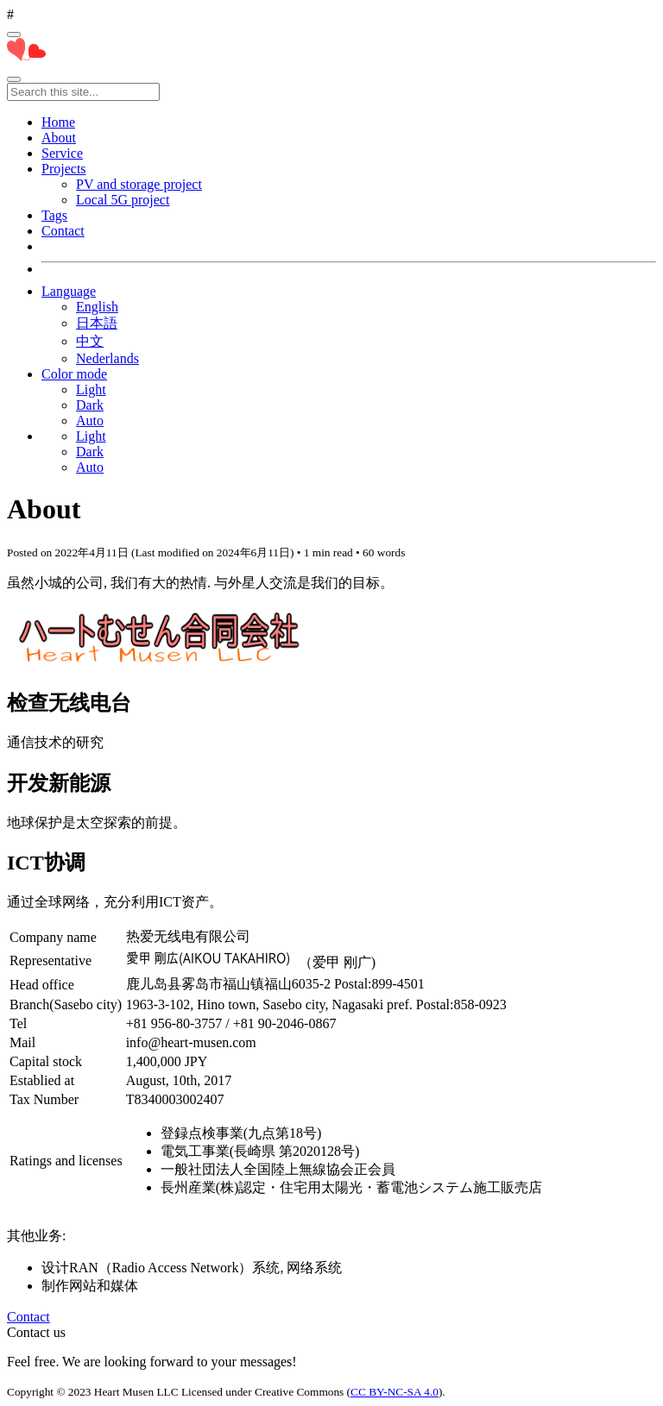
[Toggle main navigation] (14, 79)
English (97, 306)
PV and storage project (139, 184)
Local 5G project (122, 199)
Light (91, 389)
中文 (90, 341)
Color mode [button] (74, 374)
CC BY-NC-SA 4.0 (394, 1391)
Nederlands (107, 358)
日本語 (96, 323)
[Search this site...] (83, 92)
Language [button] (68, 291)
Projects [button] (63, 168)
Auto (90, 420)
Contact (28, 1316)
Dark (90, 405)
